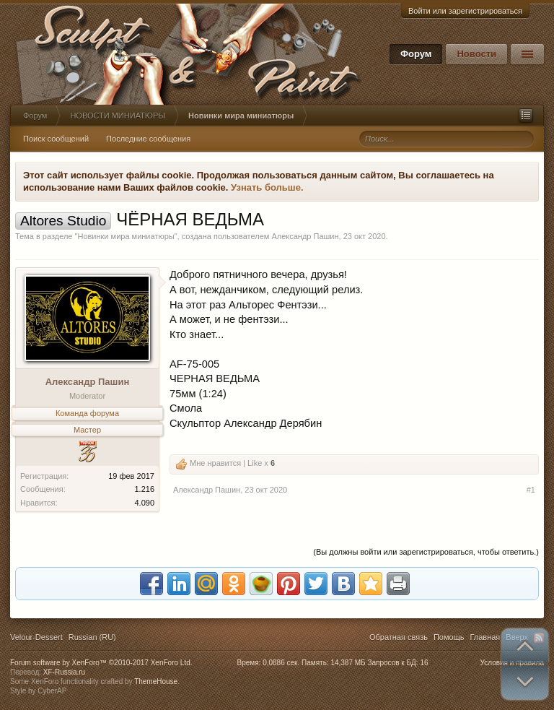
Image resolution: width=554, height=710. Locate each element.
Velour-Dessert (36, 637)
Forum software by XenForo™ (101, 663)
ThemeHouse (155, 681)
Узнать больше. (267, 187)
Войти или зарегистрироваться (465, 11)
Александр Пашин (304, 236)
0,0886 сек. (281, 663)
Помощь (449, 637)
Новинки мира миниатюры (125, 236)
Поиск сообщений (56, 138)
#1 (531, 489)
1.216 (144, 489)
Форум (415, 53)
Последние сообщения (148, 138)
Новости (476, 53)
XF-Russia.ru (64, 672)
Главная (485, 637)
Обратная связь (398, 637)
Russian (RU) (92, 637)
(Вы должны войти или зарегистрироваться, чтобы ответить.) (426, 551)
